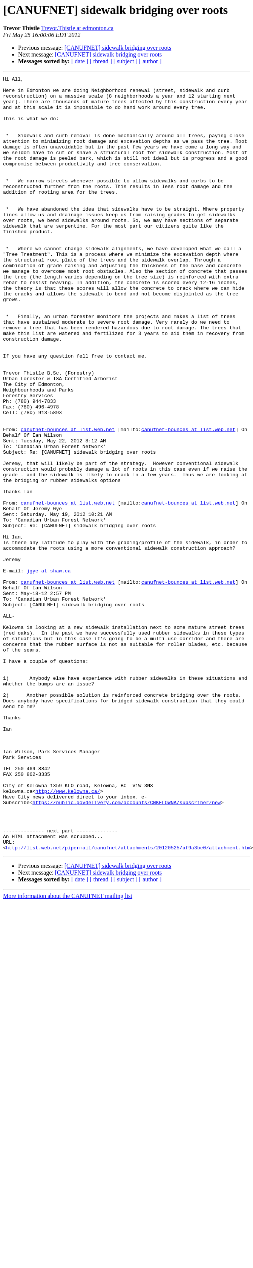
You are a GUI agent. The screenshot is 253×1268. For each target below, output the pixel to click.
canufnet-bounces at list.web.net (68, 500)
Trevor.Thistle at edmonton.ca (77, 28)
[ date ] (79, 61)
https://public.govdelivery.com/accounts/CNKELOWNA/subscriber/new (126, 948)
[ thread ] (101, 61)
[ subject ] (125, 61)
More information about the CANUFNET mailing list (67, 1051)
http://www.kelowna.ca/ (67, 934)
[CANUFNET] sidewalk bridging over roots (118, 47)
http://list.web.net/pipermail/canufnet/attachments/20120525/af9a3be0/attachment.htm (128, 1002)
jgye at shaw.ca (48, 670)
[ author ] (150, 61)
